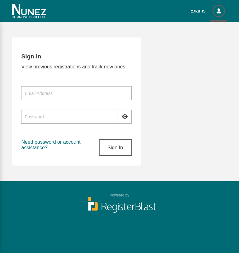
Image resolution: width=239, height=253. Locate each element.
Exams (198, 10)
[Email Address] (76, 93)
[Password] (76, 117)
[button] (219, 11)
